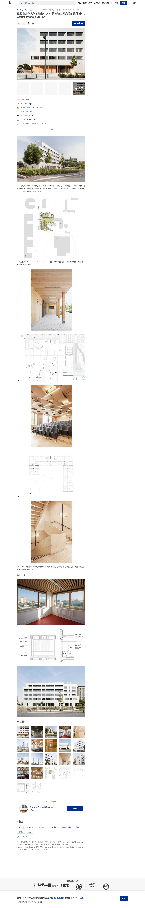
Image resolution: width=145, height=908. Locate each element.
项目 (80, 3)
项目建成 (30, 827)
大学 (77, 827)
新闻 (90, 3)
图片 (85, 3)
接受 (124, 899)
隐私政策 (60, 898)
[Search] (50, 3)
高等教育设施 (66, 827)
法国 (30, 104)
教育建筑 (54, 827)
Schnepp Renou (33, 119)
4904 (27, 112)
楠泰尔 (21, 832)
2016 (31, 115)
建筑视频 (105, 3)
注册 (123, 3)
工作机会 (97, 3)
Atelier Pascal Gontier (35, 108)
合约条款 (52, 898)
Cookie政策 (78, 898)
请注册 (40, 902)
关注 (75, 808)
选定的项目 (41, 827)
